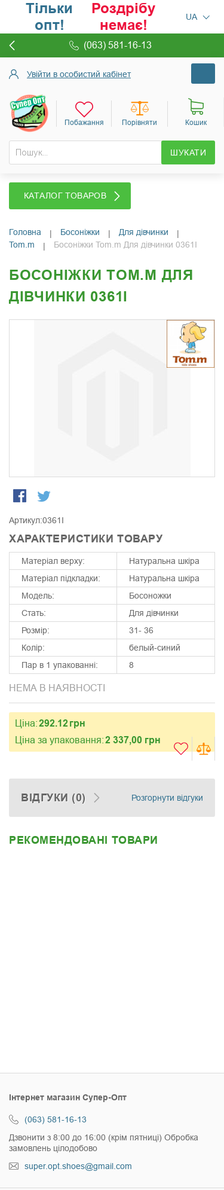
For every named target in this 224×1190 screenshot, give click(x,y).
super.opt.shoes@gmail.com (78, 1166)
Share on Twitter (45, 497)
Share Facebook (21, 497)
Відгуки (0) (53, 798)
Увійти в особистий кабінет (79, 74)
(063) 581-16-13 (55, 1119)
